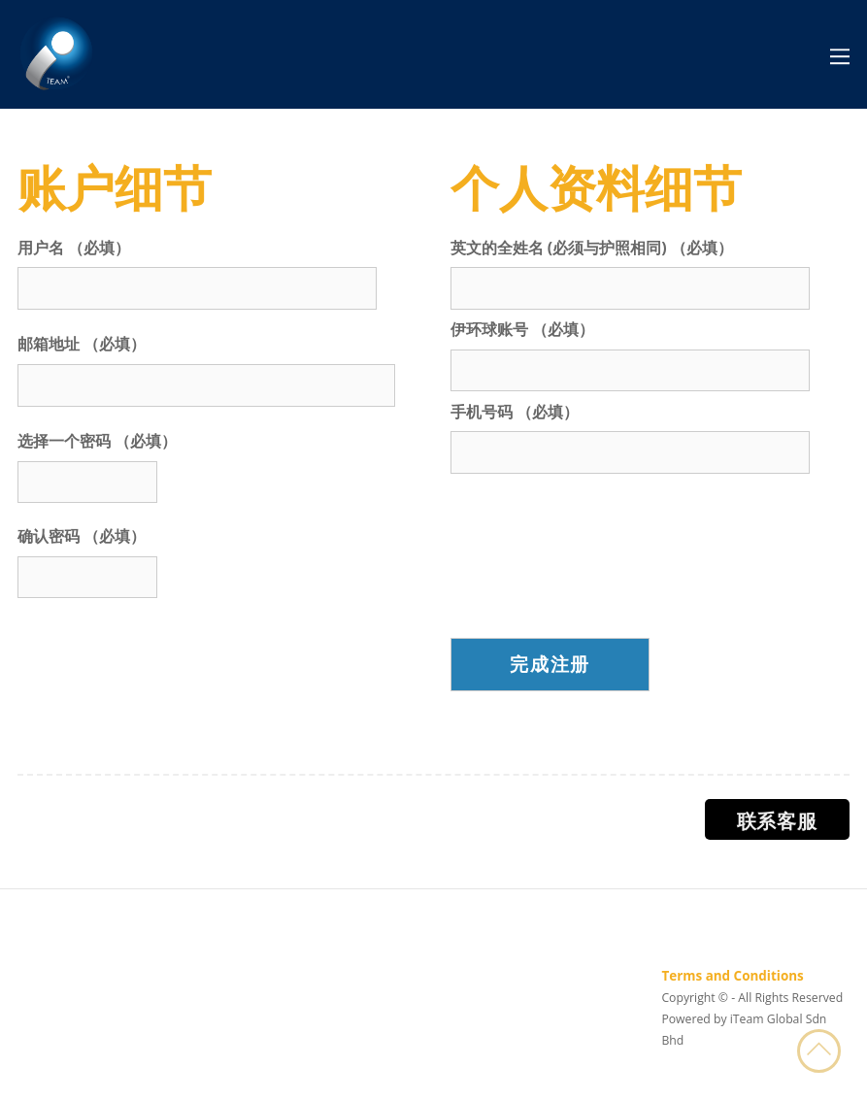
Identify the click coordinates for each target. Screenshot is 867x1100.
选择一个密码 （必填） (97, 440)
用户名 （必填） (73, 247)
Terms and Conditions (732, 975)
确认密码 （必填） (81, 536)
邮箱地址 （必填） (81, 343)
